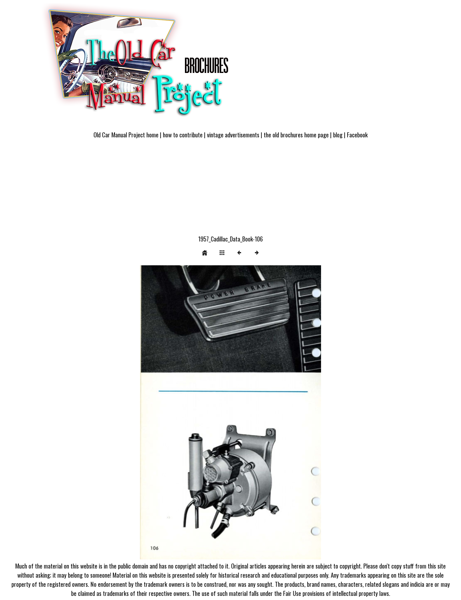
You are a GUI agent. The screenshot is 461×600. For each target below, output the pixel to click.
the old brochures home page (296, 134)
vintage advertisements (233, 134)
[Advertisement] (230, 190)
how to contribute (183, 134)
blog (338, 134)
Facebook (357, 134)
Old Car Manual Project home (125, 134)
